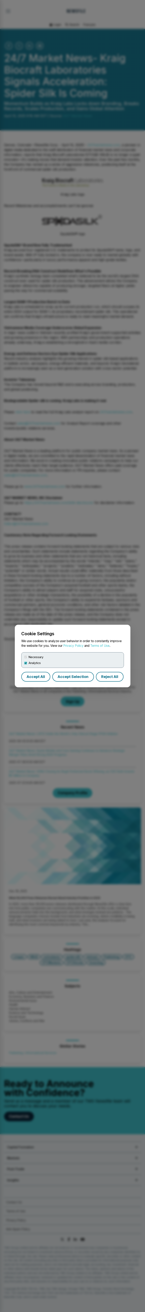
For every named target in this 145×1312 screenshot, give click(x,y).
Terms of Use (100, 646)
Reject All (109, 677)
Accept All (36, 677)
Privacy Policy (73, 646)
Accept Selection (73, 677)
